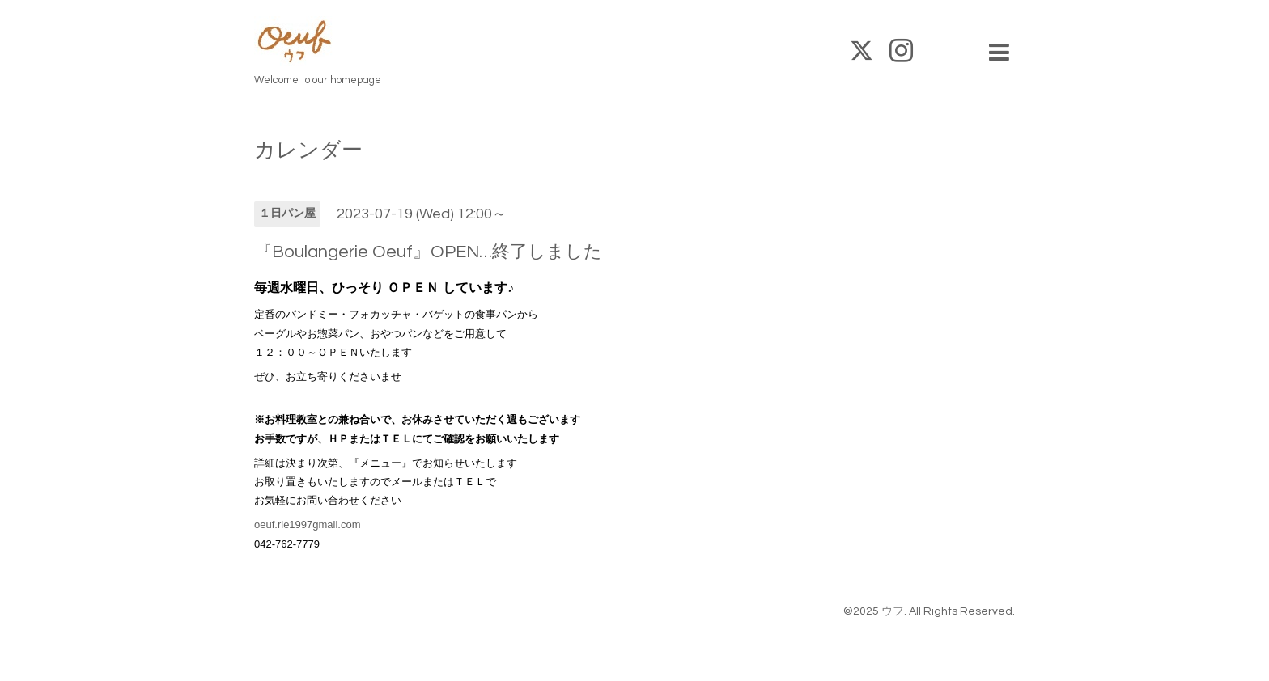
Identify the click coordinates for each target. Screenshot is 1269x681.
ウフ (892, 611)
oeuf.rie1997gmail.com (307, 524)
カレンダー (308, 150)
